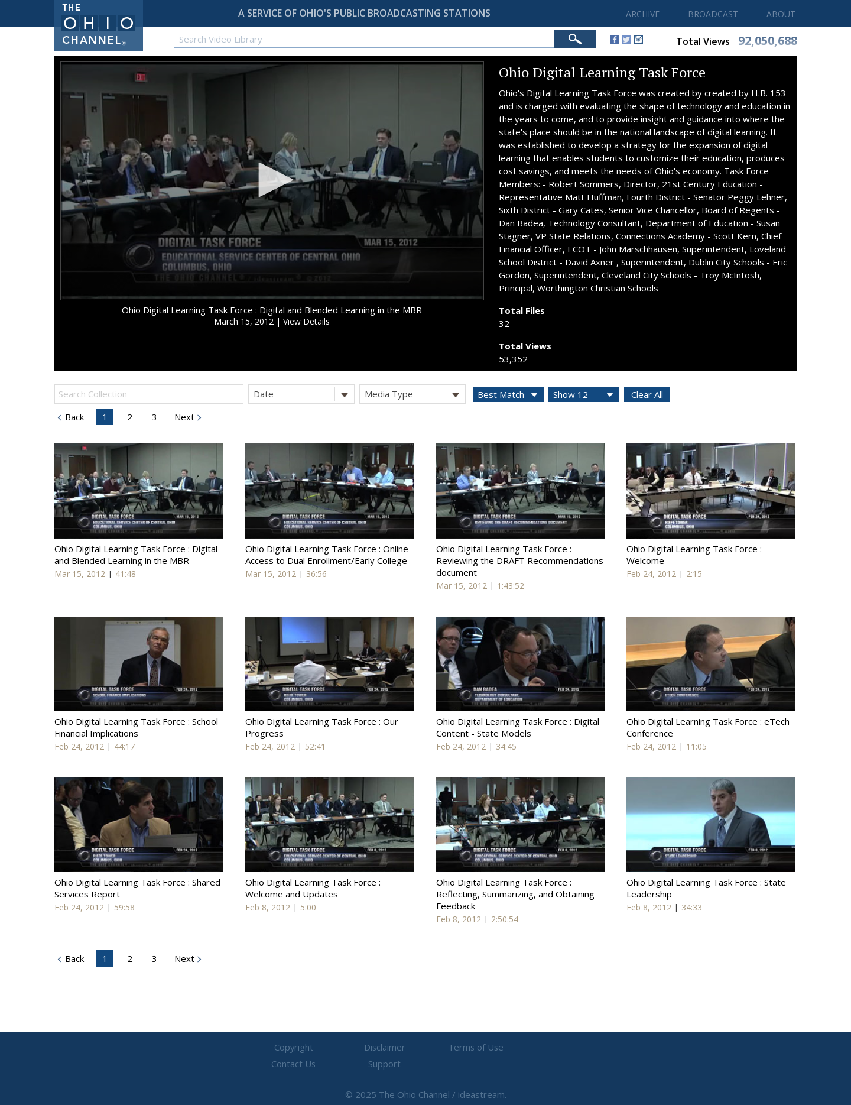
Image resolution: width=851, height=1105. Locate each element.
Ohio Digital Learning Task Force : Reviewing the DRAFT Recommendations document (519, 560)
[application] (272, 181)
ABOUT (780, 14)
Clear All (647, 394)
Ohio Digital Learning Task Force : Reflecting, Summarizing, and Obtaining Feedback (515, 894)
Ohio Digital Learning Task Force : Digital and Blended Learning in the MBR (272, 310)
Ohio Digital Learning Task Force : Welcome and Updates (313, 888)
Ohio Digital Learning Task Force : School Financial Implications (136, 727)
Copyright (284, 1048)
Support (567, 1048)
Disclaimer (355, 1048)
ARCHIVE (643, 14)
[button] (272, 180)
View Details (306, 321)
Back (73, 417)
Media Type (415, 394)
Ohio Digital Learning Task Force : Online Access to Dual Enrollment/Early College (326, 554)
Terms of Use (425, 1048)
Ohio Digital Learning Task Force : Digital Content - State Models (517, 727)
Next (183, 417)
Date (304, 394)
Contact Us (496, 1048)
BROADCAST (713, 14)
